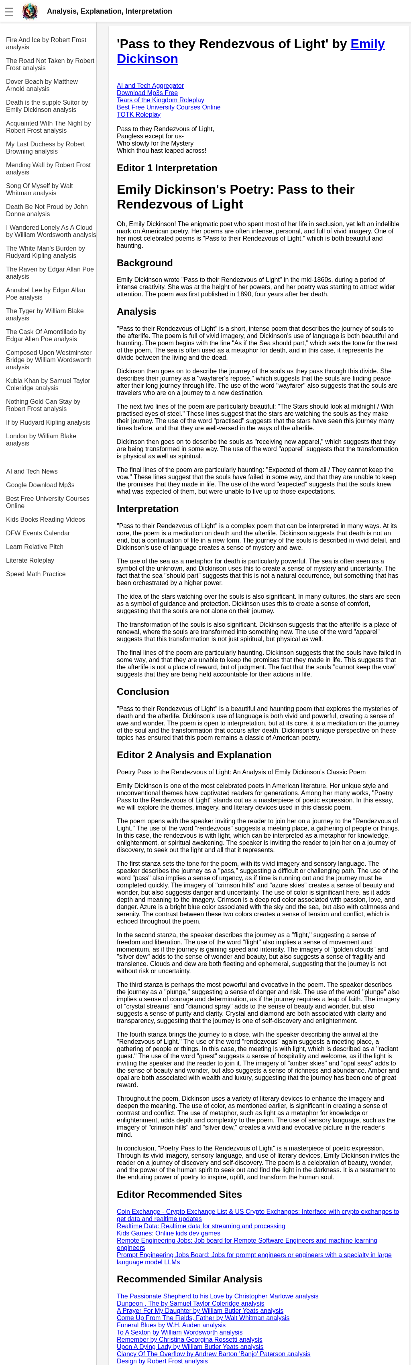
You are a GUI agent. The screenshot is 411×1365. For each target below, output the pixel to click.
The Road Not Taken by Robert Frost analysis (50, 64)
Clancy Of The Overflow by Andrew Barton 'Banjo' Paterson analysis (214, 1354)
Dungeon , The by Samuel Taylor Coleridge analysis (191, 1303)
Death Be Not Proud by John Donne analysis (47, 210)
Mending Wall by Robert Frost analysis (48, 169)
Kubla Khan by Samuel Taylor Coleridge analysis (48, 384)
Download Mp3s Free (147, 92)
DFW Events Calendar (38, 533)
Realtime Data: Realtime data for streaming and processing (201, 1226)
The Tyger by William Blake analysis (45, 315)
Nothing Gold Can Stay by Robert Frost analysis (43, 405)
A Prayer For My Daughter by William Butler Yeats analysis (200, 1310)
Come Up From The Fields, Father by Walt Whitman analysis (203, 1317)
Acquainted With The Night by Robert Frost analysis (48, 127)
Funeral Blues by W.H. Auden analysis (171, 1325)
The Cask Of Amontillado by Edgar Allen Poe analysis (45, 335)
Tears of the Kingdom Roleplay (160, 100)
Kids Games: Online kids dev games (168, 1233)
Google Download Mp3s (40, 485)
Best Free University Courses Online (48, 502)
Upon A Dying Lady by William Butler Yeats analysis (190, 1346)
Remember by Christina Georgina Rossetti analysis (189, 1339)
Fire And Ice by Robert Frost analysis (46, 43)
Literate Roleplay (30, 560)
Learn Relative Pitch (34, 546)
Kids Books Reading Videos (45, 519)
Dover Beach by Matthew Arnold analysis (42, 85)
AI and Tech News (32, 471)
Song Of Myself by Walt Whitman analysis (39, 189)
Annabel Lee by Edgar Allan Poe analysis (45, 294)
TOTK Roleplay (139, 114)
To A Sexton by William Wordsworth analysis (180, 1332)
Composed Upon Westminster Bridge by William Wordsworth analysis (49, 360)
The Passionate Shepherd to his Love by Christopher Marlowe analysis (218, 1296)
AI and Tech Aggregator (150, 85)
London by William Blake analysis (41, 440)
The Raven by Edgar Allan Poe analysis (50, 273)
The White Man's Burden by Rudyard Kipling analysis (45, 252)
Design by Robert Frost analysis (162, 1361)
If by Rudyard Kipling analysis (48, 422)
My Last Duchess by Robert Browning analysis (45, 148)
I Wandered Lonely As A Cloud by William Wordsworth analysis (51, 231)
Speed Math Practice (36, 574)
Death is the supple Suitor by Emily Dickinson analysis (47, 106)
